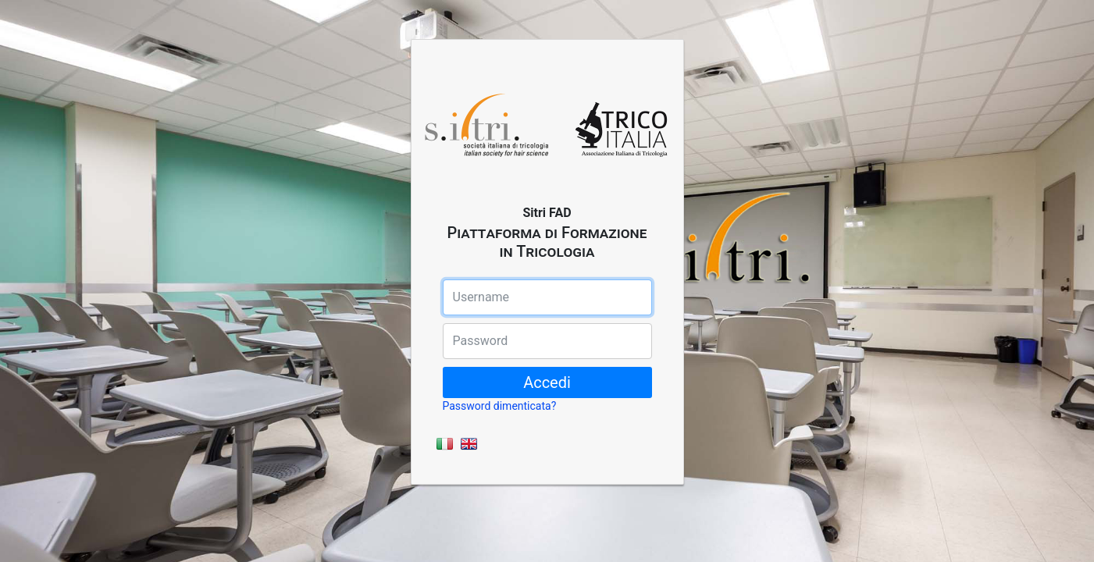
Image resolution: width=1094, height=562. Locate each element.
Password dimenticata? (500, 406)
